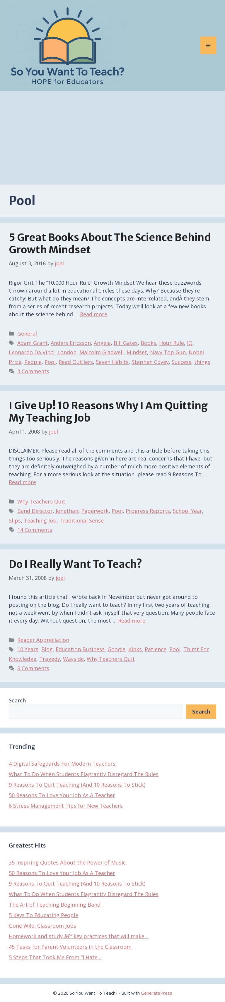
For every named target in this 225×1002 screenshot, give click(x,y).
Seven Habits (112, 361)
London (66, 352)
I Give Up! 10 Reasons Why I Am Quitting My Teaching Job (108, 411)
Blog (47, 649)
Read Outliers (76, 361)
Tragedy (49, 658)
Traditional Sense (81, 520)
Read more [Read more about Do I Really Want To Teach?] (131, 620)
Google (116, 649)
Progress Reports (148, 510)
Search (17, 700)
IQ (189, 342)
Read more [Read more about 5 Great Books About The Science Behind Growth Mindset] (93, 314)
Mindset (137, 352)
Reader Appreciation (43, 639)
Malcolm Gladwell (101, 352)
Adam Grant (32, 342)
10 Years (27, 649)
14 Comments (34, 529)
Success (181, 361)
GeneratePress (156, 993)
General (27, 333)
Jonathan (67, 510)
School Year (187, 510)
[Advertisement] (112, 135)
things (202, 361)
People (33, 361)
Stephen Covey (150, 361)
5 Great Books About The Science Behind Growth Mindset (110, 243)
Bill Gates (126, 342)
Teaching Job (40, 520)
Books (148, 342)
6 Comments (33, 668)
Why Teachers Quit (41, 501)
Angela (102, 342)
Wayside (73, 658)
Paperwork (95, 510)
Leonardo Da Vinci (31, 352)
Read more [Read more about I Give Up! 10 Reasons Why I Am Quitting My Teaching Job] (22, 482)
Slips (15, 520)
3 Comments (33, 371)
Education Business (80, 649)
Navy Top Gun (168, 352)
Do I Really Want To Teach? (75, 564)
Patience (155, 649)
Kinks (135, 649)
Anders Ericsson (71, 342)
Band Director (35, 510)
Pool (50, 361)
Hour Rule (171, 342)
